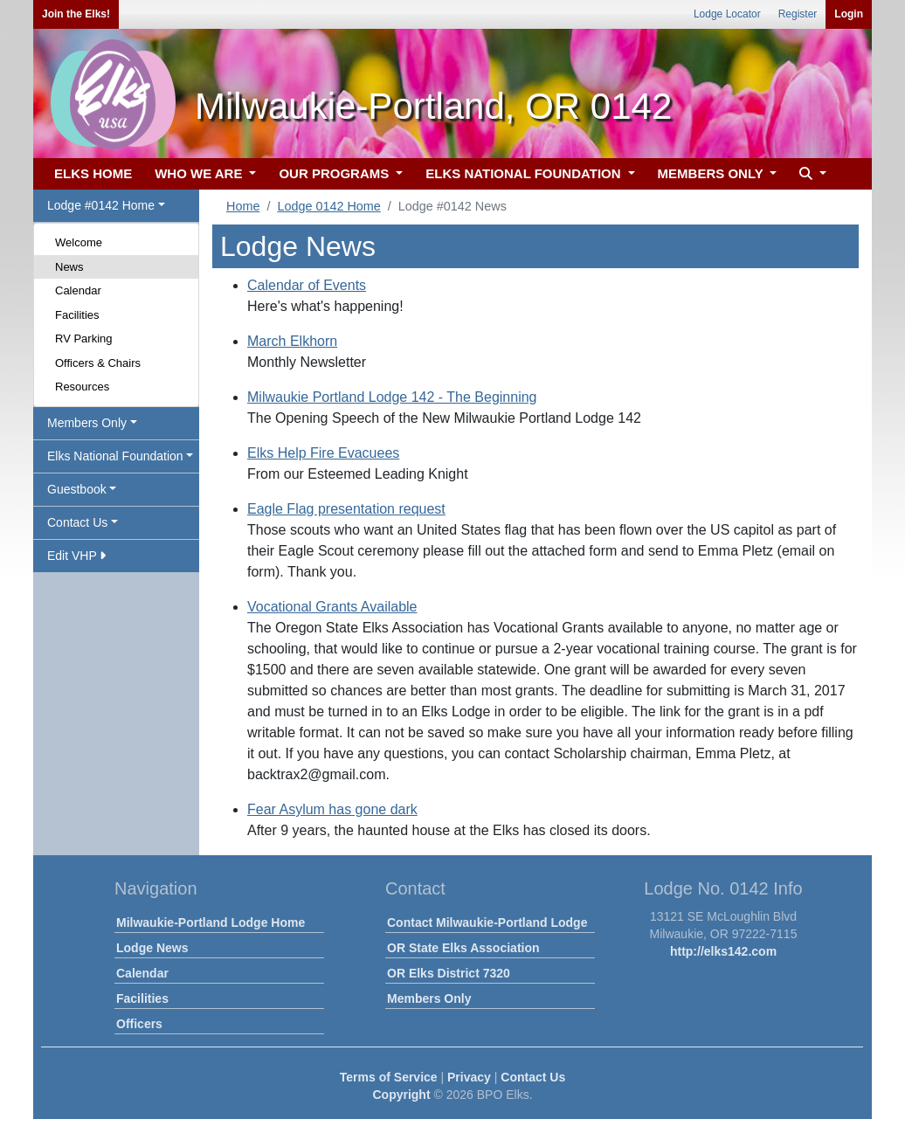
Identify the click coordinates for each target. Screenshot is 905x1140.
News (69, 266)
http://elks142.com (723, 951)
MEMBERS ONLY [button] (712, 173)
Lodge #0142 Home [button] (101, 205)
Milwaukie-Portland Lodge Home (210, 922)
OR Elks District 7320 (448, 973)
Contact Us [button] (77, 522)
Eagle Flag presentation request (346, 508)
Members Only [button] (87, 423)
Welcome (78, 242)
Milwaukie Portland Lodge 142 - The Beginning (391, 397)
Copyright (401, 1095)
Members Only (429, 998)
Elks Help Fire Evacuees (323, 453)
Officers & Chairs (98, 363)
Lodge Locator (727, 14)
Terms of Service (389, 1077)
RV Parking (84, 338)
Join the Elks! (76, 14)
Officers (139, 1024)
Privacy (469, 1077)
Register (798, 14)
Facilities (77, 314)
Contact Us (533, 1077)
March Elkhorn (292, 341)
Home (242, 206)
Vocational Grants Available (332, 606)
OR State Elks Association (463, 948)
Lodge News (152, 948)
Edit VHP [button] (76, 556)
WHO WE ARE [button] (200, 173)
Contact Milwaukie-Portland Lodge (487, 922)
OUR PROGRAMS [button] (335, 173)
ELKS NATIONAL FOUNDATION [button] (525, 173)
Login (848, 14)
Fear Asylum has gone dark (332, 809)
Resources (82, 386)
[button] (810, 174)
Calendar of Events (306, 285)
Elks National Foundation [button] (115, 456)
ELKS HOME (93, 173)
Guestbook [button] (77, 489)
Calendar (78, 290)
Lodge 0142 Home (328, 206)
